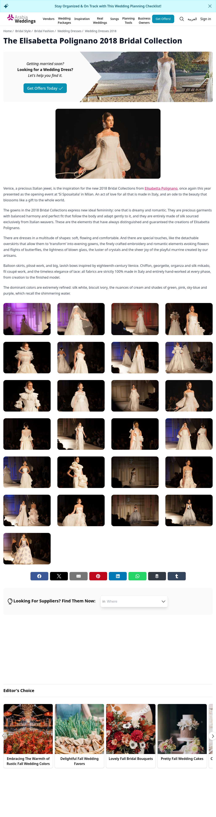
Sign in (205, 19)
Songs (114, 19)
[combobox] (136, 601)
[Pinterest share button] (98, 576)
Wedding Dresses (69, 31)
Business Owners (144, 19)
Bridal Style (23, 31)
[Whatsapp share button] (137, 576)
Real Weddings (100, 19)
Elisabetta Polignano (161, 188)
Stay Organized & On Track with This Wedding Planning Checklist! (108, 6)
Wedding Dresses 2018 (100, 31)
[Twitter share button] (59, 576)
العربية (192, 19)
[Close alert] (210, 6)
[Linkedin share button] (118, 576)
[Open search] (181, 18)
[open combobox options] (163, 601)
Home (7, 31)
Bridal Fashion (44, 31)
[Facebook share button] (39, 576)
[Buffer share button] (157, 576)
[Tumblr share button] (177, 576)
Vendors (48, 19)
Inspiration (82, 19)
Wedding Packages (64, 19)
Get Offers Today (45, 88)
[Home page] (21, 19)
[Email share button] (78, 576)
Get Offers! (163, 19)
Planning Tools (128, 19)
